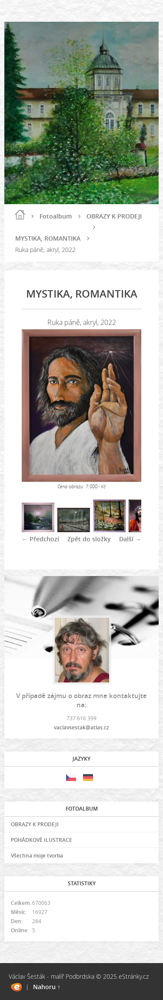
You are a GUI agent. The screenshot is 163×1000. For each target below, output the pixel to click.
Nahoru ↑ (46, 987)
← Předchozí (40, 539)
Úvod (20, 214)
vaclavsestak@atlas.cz (81, 727)
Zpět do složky (89, 539)
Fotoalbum (56, 216)
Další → (130, 539)
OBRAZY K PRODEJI (114, 216)
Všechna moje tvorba (37, 855)
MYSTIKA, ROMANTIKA (47, 238)
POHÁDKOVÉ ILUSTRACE (41, 840)
